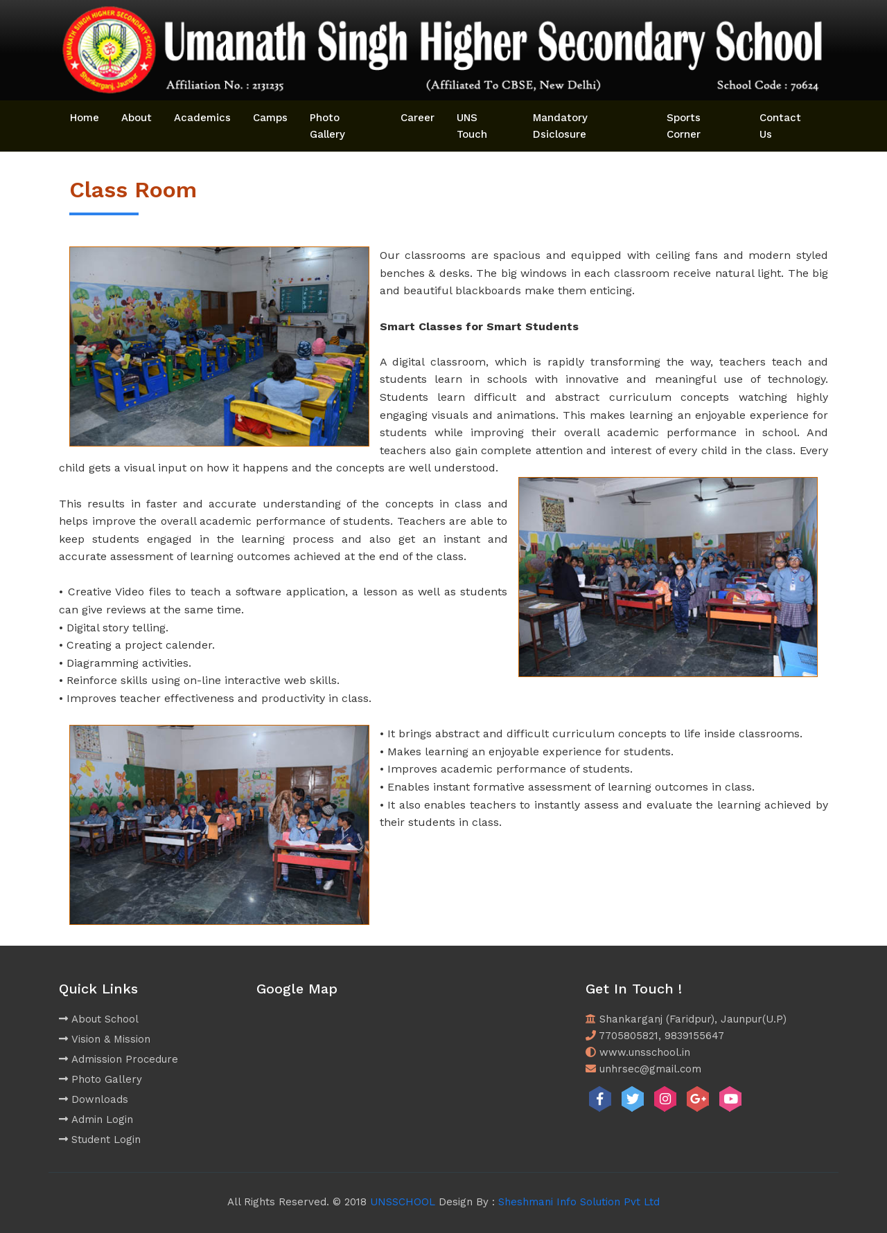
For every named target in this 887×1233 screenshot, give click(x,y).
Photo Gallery (327, 126)
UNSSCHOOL (402, 1202)
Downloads (93, 1099)
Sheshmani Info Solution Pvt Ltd (579, 1202)
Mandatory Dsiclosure (560, 126)
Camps (270, 117)
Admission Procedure (118, 1059)
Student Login (100, 1139)
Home (84, 117)
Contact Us (780, 126)
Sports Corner (684, 126)
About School (99, 1019)
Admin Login (96, 1119)
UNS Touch (472, 126)
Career (417, 117)
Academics (202, 117)
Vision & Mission (104, 1039)
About (136, 117)
